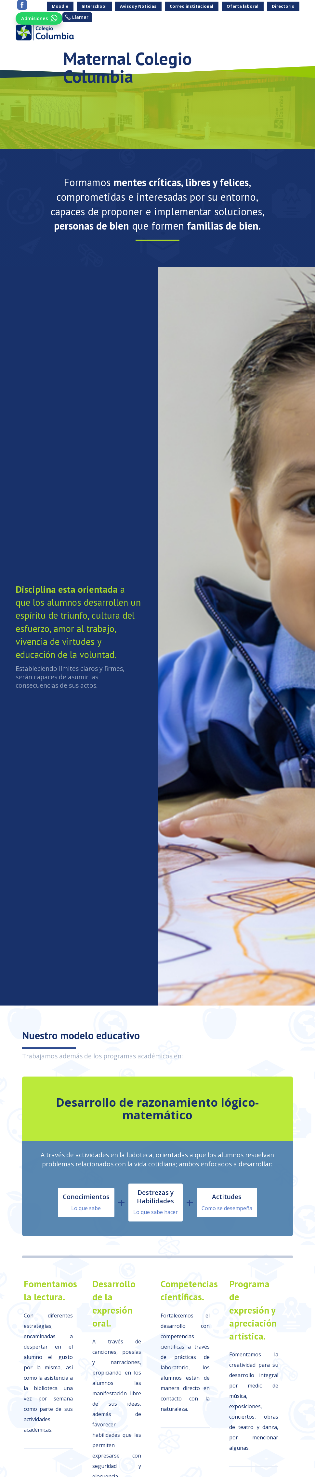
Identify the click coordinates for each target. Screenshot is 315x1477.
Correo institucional (191, 6)
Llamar (83, 17)
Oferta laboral (242, 6)
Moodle (60, 6)
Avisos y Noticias (138, 6)
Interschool (94, 6)
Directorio (283, 6)
